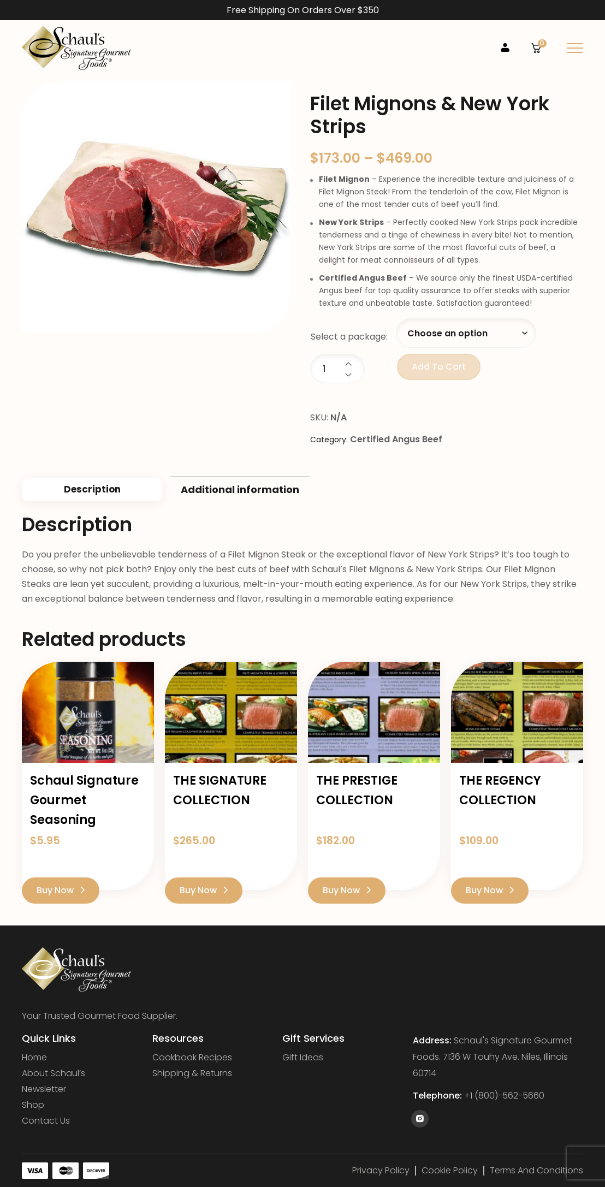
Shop (33, 1105)
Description (92, 489)
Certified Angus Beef (396, 439)
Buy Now (61, 890)
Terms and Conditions (536, 1171)
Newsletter (44, 1089)
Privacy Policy (381, 1171)
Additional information (240, 489)
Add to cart (439, 366)
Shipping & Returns (192, 1073)
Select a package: (349, 336)
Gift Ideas (302, 1058)
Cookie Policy (450, 1171)
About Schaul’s (53, 1073)
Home (34, 1058)
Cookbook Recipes (192, 1058)
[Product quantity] (337, 368)
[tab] (92, 489)
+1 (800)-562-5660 (504, 1096)
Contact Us (46, 1121)
